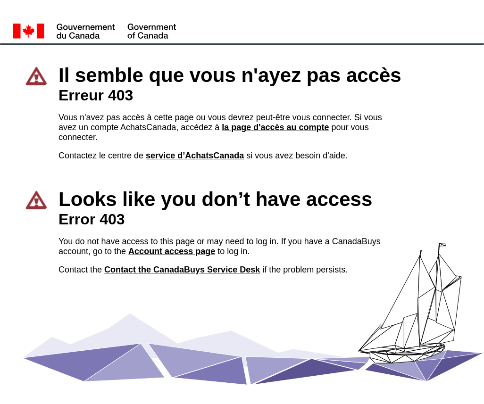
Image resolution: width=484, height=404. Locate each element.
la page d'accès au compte (275, 127)
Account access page (171, 251)
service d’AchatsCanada (195, 155)
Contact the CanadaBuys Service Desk (182, 269)
